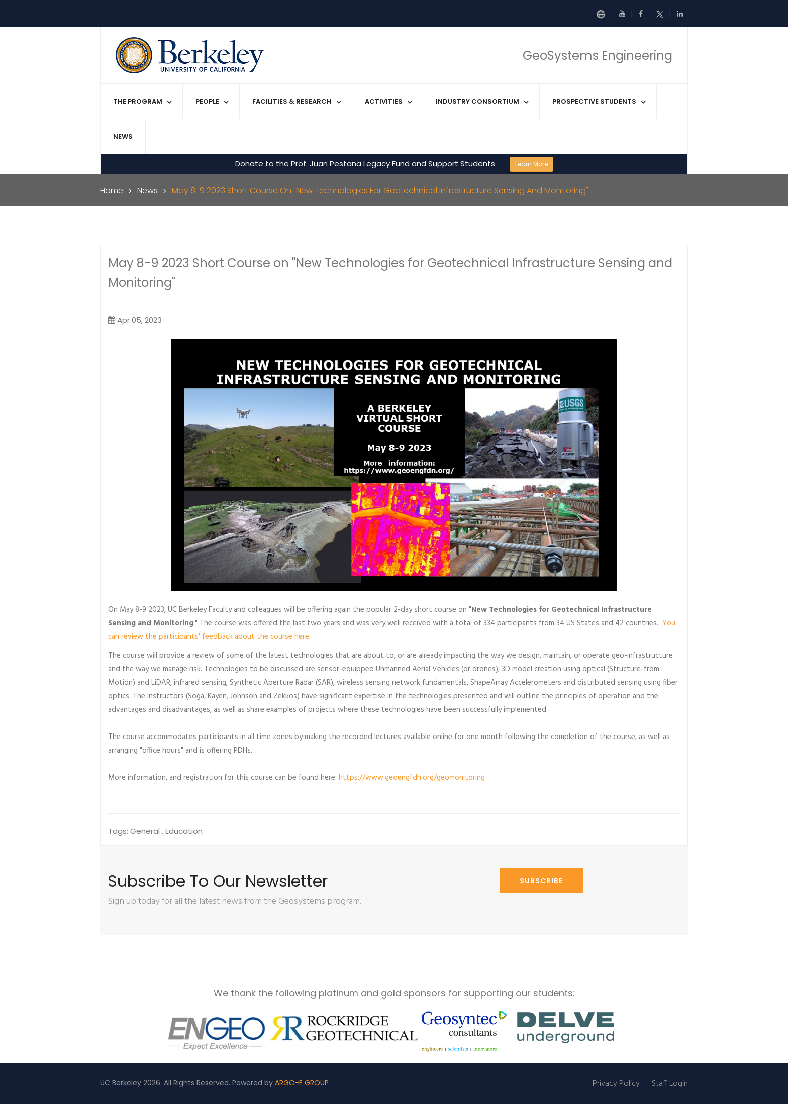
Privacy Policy (616, 1083)
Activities (384, 101)
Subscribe (541, 881)
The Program (137, 101)
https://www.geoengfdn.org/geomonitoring (412, 778)
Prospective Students (594, 101)
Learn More (531, 164)
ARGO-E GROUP (302, 1083)
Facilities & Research (292, 101)
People (207, 101)
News (123, 136)
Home (111, 190)
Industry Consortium (477, 101)
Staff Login (670, 1083)
